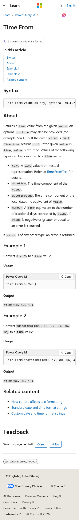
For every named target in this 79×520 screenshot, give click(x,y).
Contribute (10, 502)
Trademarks (10, 514)
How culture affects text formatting (36, 401)
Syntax (11, 57)
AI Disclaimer (11, 496)
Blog (56, 496)
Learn (7, 15)
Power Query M (25, 15)
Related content (17, 79)
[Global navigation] (4, 5)
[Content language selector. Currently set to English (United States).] (22, 476)
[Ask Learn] (64, 15)
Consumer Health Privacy (19, 508)
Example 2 (13, 74)
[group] (39, 360)
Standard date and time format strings (39, 407)
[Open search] (61, 5)
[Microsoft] (39, 5)
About (11, 63)
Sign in (71, 5)
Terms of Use (52, 508)
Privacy (27, 502)
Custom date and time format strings (38, 413)
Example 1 (13, 68)
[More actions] (72, 15)
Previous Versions (36, 496)
